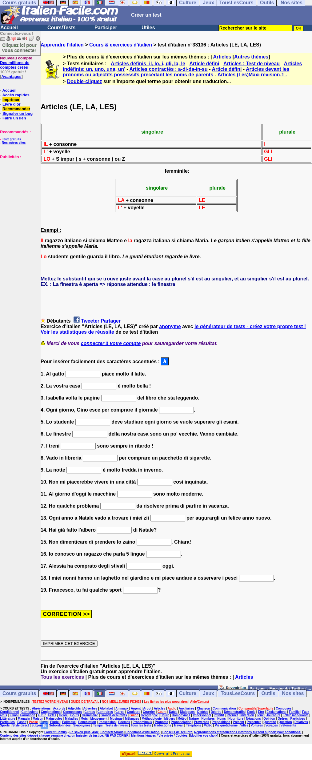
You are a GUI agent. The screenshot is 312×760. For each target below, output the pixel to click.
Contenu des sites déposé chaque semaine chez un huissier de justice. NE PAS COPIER (64, 735)
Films (14, 715)
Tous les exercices (62, 677)
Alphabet (106, 708)
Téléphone (193, 725)
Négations (253, 718)
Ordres (283, 718)
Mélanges (132, 718)
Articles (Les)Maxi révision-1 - (252, 74)
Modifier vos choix (203, 735)
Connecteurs (72, 712)
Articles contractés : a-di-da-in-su (169, 69)
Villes (244, 725)
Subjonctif (38, 725)
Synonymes (81, 725)
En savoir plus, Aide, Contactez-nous (97, 732)
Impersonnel (202, 715)
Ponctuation (87, 722)
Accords (59, 708)
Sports (5, 725)
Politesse (69, 722)
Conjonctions (51, 712)
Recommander (16, 109)
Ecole (251, 712)
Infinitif (219, 715)
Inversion (247, 715)
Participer (105, 27)
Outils (268, 693)
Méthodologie (152, 718)
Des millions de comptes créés (16, 63)
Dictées (202, 712)
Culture (187, 693)
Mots (84, 718)
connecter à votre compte (111, 343)
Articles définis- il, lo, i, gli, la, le (148, 63)
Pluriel (55, 722)
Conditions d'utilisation (143, 732)
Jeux (208, 693)
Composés (283, 708)
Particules (7, 722)
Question (285, 722)
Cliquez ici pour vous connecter (19, 47)
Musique (116, 718)
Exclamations (276, 712)
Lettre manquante (296, 715)
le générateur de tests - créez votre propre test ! (250, 326)
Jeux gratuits (11, 139)
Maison (38, 718)
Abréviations (41, 708)
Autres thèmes (251, 56)
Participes (297, 718)
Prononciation (181, 722)
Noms (221, 718)
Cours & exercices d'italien (120, 44)
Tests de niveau (116, 725)
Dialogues (187, 712)
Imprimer (11, 99)
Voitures (257, 725)
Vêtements (288, 725)
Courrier (149, 712)
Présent (238, 722)
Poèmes (124, 722)
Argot (147, 708)
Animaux (121, 708)
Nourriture (235, 718)
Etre (261, 712)
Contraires (105, 712)
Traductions (162, 725)
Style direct (20, 725)
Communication (224, 708)
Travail (178, 725)
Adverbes (90, 708)
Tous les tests (141, 725)
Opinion (269, 718)
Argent (136, 708)
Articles (222, 56)
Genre (63, 715)
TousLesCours (238, 693)
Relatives (301, 722)
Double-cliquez (84, 81)
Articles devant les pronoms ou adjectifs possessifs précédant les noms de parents (176, 71)
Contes (90, 712)
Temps (98, 725)
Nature (194, 718)
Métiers (169, 718)
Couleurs (133, 712)
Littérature (7, 718)
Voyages (272, 725)
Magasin (24, 718)
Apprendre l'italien (62, 44)
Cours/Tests (61, 27)
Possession (107, 722)
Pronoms (161, 722)
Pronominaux (142, 722)
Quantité (269, 722)
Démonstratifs (234, 712)
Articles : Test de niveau (251, 63)
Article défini (204, 63)
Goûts (74, 715)
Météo (182, 718)
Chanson (203, 708)
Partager (111, 321)
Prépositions (221, 722)
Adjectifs (74, 708)
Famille (294, 712)
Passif (21, 722)
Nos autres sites (14, 142)
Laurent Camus (55, 732)
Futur (42, 715)
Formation (27, 715)
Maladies (71, 718)
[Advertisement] (18, 190)
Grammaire (90, 715)
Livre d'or (11, 104)
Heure (165, 715)
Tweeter (90, 321)
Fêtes (52, 715)
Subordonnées (60, 725)
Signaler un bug (17, 113)
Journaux (273, 715)
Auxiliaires (186, 708)
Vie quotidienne (226, 725)
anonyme (170, 326)
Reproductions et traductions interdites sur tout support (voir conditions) (247, 732)
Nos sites (293, 693)
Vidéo (208, 725)
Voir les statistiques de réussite (77, 332)
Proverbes (201, 722)
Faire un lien (14, 118)
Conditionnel (9, 712)
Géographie (149, 715)
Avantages (11, 76)
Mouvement (99, 718)
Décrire (216, 712)
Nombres (207, 718)
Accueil (9, 27)
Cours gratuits (19, 693)
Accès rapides (15, 95)
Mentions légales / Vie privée (152, 735)
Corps (119, 712)
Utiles (148, 27)
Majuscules (54, 718)
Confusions (29, 712)
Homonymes (181, 715)
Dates (173, 712)
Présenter (254, 722)
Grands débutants (114, 715)
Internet (232, 715)
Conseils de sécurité (177, 732)
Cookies (181, 735)
